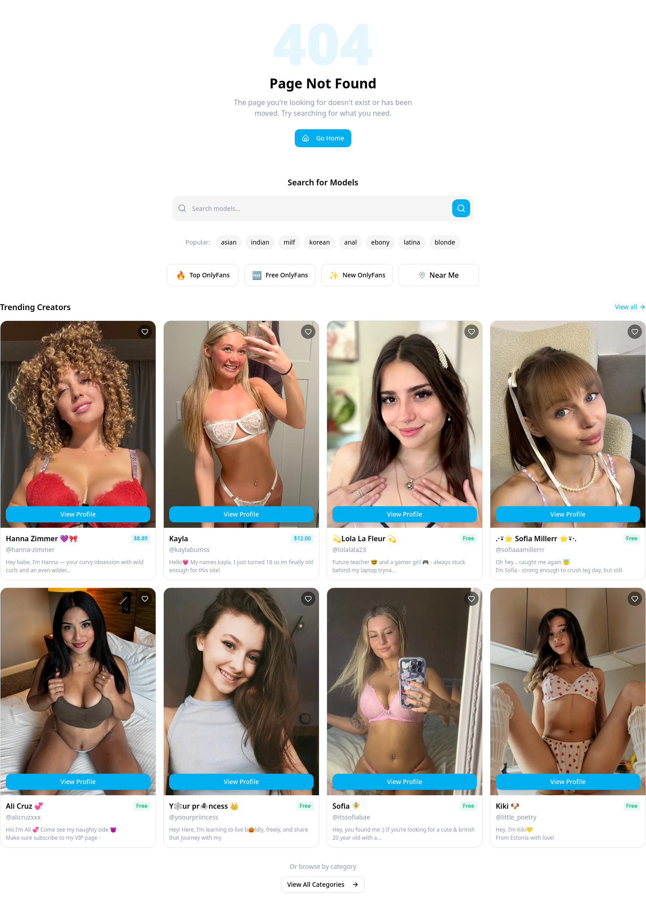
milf (289, 242)
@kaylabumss (189, 549)
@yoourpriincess (193, 817)
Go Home (323, 138)
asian (229, 242)
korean (319, 242)
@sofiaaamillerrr (520, 549)
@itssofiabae (351, 817)
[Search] (461, 208)
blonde (445, 242)
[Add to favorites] (145, 331)
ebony (380, 242)
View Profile (78, 514)
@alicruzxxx (23, 817)
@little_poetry (516, 817)
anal (350, 242)
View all (630, 306)
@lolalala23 (349, 549)
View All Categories (323, 884)
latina (412, 242)
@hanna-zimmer (30, 549)
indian (260, 242)
